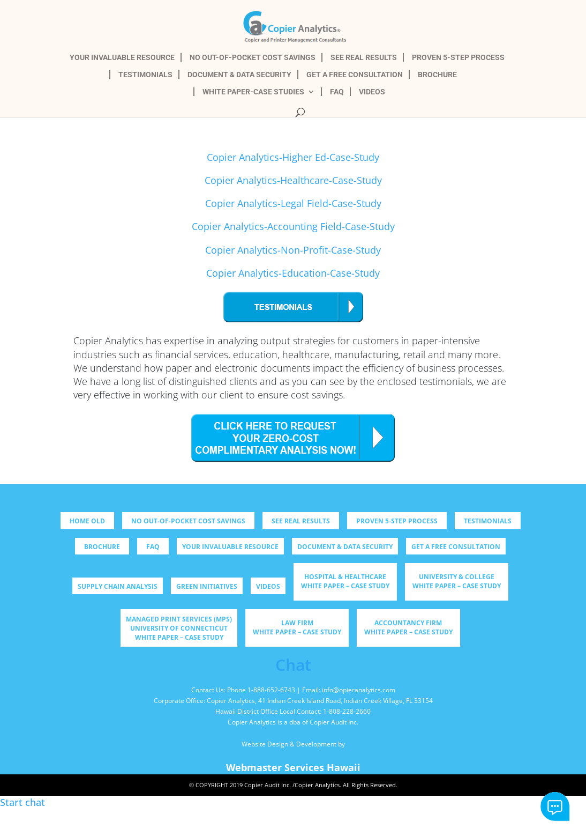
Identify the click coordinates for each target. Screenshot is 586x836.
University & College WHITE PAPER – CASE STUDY (456, 581)
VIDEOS (372, 92)
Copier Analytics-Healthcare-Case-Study (293, 180)
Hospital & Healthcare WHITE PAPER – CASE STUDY (345, 581)
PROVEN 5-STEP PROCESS (458, 58)
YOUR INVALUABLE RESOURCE (122, 58)
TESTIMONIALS (145, 75)
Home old (87, 521)
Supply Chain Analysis (117, 586)
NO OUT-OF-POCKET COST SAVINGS (252, 58)
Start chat (555, 807)
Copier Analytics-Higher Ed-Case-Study (293, 157)
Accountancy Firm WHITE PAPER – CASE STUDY (408, 627)
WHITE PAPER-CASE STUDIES (253, 92)
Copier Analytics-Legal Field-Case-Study (293, 203)
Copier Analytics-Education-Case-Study (293, 273)
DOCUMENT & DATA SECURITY (239, 75)
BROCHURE (437, 75)
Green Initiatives (206, 586)
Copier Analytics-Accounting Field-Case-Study (293, 226)
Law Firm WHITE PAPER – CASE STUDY (297, 627)
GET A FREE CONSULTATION (354, 75)
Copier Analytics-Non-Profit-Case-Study (293, 249)
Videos (268, 586)
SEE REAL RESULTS (363, 58)
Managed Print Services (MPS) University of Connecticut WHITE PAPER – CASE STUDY (179, 628)
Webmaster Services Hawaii (293, 767)
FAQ (337, 92)
